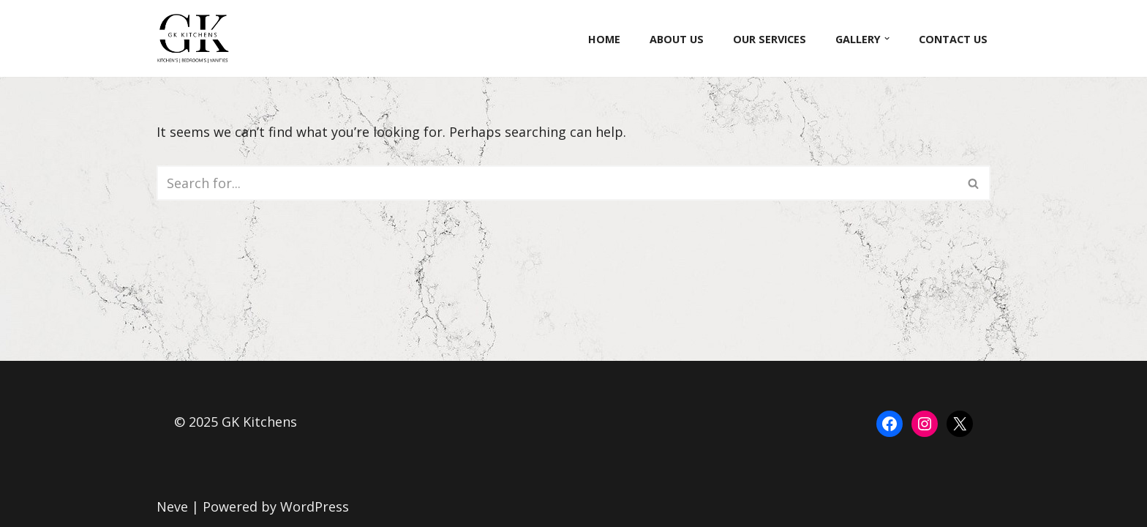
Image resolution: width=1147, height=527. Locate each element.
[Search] (557, 183)
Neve (172, 506)
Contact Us (953, 39)
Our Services (769, 39)
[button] (887, 38)
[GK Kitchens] (197, 38)
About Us (677, 39)
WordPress (314, 506)
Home (604, 39)
